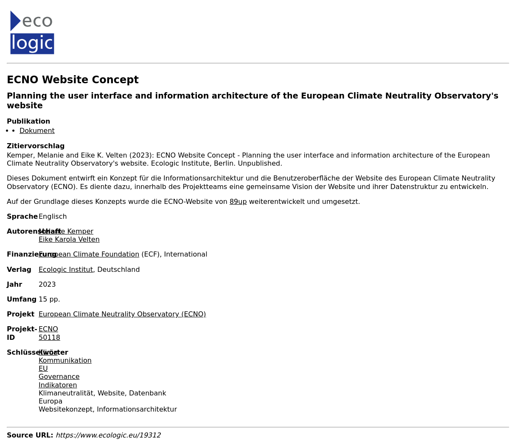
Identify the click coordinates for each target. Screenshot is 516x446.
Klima (48, 352)
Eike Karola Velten (69, 239)
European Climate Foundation (89, 254)
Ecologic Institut (66, 269)
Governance (59, 377)
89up (238, 202)
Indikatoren (58, 385)
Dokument (37, 131)
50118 (49, 337)
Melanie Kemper (66, 231)
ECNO (48, 329)
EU (43, 368)
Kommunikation (65, 360)
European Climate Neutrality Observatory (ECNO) (122, 314)
